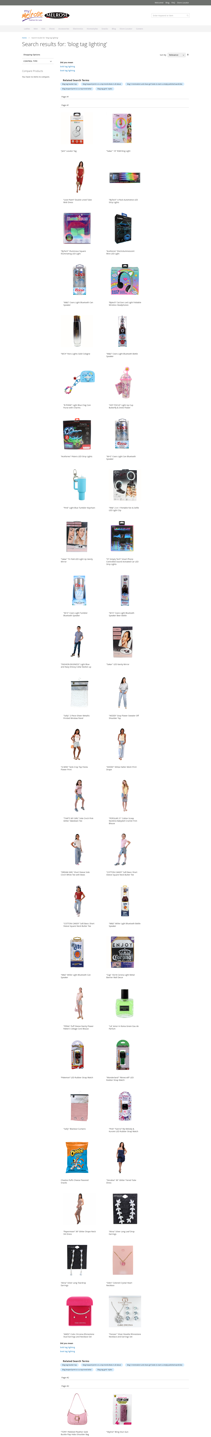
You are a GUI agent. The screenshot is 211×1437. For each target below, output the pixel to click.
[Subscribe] (182, 1369)
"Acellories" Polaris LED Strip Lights (76, 459)
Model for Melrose (35, 1412)
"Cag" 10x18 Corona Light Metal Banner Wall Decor (120, 978)
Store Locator (183, 2)
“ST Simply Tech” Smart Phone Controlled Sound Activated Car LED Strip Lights (122, 564)
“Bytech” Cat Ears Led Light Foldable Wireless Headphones (125, 306)
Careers (30, 1408)
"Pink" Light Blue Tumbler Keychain (79, 510)
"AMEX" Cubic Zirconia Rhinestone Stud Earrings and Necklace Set (78, 1338)
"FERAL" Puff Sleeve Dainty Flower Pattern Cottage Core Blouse (78, 1030)
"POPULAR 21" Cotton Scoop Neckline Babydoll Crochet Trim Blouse (123, 823)
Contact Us (32, 1376)
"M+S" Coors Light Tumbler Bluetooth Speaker (75, 616)
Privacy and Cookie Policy (38, 1392)
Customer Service (35, 1372)
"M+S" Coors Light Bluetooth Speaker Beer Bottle (121, 616)
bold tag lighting (67, 69)
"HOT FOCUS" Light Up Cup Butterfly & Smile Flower (121, 409)
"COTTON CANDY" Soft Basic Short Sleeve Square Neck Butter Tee (121, 876)
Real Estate (32, 1417)
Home (24, 40)
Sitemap (31, 1388)
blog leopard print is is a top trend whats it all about (102, 87)
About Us (31, 1404)
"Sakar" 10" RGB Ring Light (118, 153)
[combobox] (170, 18)
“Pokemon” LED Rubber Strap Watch (77, 1080)
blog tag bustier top (69, 87)
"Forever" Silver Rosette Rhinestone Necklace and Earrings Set (125, 1338)
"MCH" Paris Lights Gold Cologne (75, 356)
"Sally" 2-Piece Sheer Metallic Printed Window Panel (76, 719)
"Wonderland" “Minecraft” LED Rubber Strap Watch (120, 1081)
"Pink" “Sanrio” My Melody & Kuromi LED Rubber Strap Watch (123, 1132)
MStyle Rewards (34, 1384)
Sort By (163, 57)
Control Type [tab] (30, 63)
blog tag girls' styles (104, 91)
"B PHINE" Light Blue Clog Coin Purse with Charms (77, 409)
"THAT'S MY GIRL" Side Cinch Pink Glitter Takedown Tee (78, 822)
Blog (167, 2)
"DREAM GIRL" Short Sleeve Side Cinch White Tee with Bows (75, 876)
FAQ (173, 2)
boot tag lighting (67, 73)
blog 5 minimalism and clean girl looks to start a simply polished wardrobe (154, 87)
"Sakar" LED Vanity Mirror (117, 667)
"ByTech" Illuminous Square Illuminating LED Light (73, 255)
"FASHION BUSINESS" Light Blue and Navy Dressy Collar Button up (76, 668)
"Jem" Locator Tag (69, 153)
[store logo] (46, 18)
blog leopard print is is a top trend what (76, 91)
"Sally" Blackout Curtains (74, 1131)
